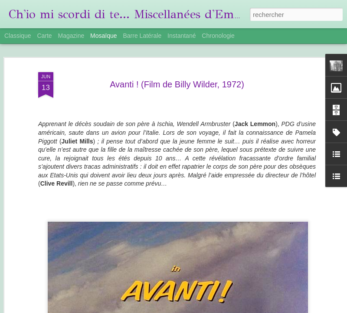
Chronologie (218, 35)
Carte (44, 35)
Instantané (181, 35)
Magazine (71, 35)
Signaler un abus (293, 308)
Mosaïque (103, 35)
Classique (17, 35)
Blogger (264, 308)
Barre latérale (142, 35)
